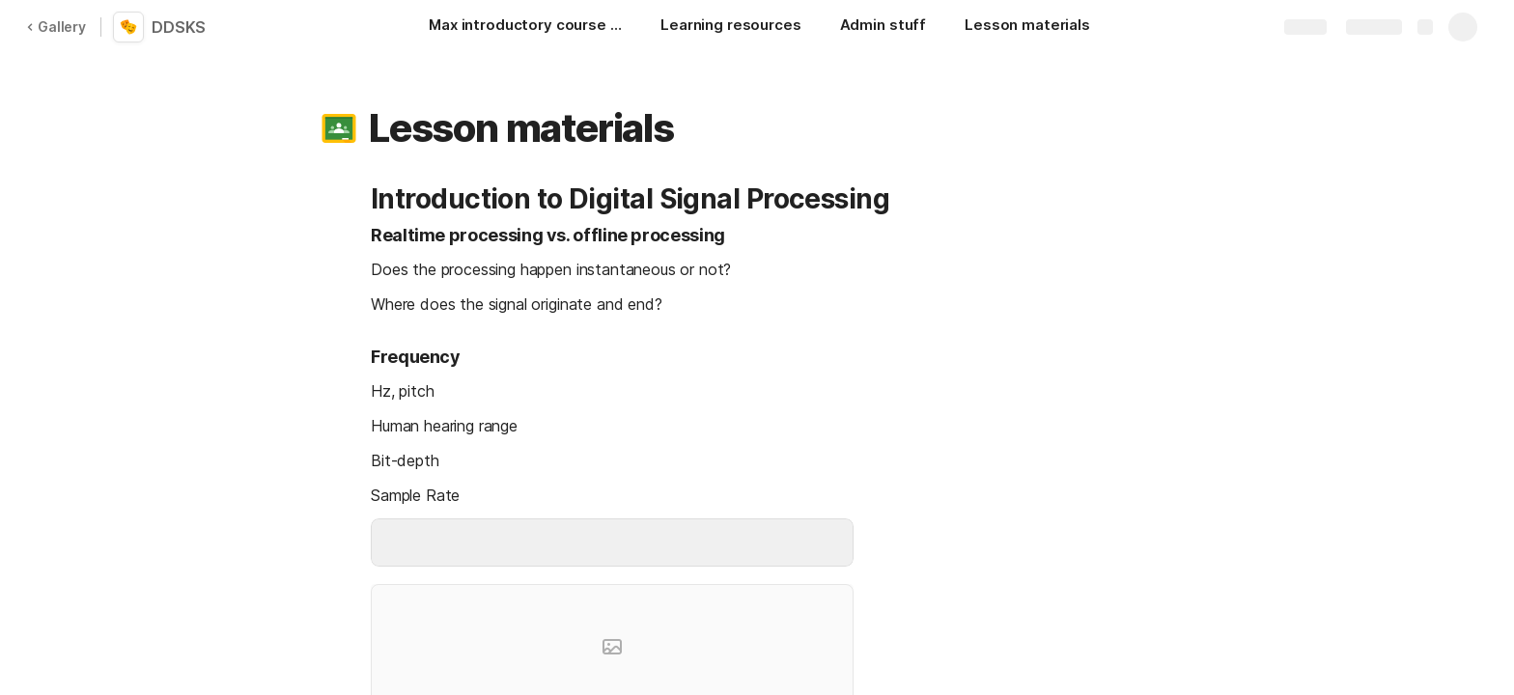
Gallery (56, 26)
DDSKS (179, 27)
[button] (339, 128)
